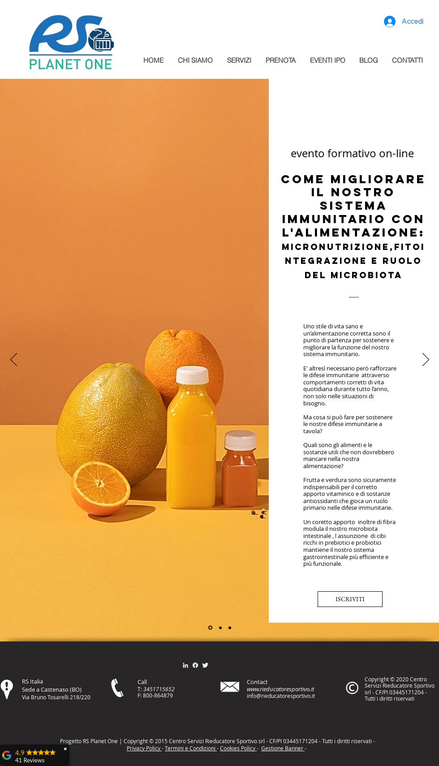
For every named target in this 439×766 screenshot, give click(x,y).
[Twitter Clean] (205, 665)
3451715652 (159, 689)
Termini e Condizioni (191, 748)
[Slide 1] (210, 628)
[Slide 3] (229, 627)
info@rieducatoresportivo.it (281, 695)
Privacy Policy (144, 748)
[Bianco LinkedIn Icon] (185, 665)
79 (170, 695)
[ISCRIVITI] (350, 599)
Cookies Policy (238, 748)
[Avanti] (425, 360)
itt (346, 740)
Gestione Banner (283, 748)
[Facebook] (195, 665)
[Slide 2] (220, 627)
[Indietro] (13, 360)
